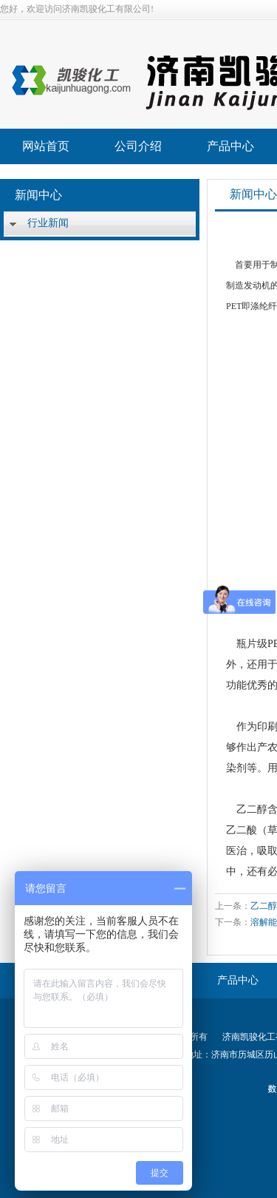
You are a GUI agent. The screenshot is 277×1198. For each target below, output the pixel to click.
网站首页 (45, 146)
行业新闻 (48, 223)
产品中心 (230, 146)
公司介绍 (138, 146)
